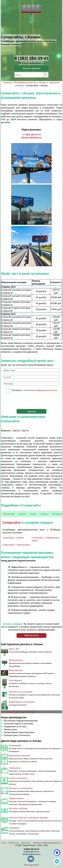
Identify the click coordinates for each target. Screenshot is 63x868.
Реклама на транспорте (21, 788)
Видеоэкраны (16, 670)
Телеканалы (15, 767)
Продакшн (14, 827)
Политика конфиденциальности (47, 842)
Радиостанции (16, 798)
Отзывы (33, 514)
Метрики (22, 514)
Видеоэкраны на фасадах (22, 701)
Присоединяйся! (31, 864)
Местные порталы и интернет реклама (28, 817)
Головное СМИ (8, 514)
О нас (3, 842)
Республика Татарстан (25, 82)
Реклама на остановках (20, 691)
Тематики (44, 514)
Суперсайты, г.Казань (13, 537)
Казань (42, 82)
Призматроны (16, 660)
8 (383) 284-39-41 (31, 851)
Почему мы (14, 842)
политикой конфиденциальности (40, 390)
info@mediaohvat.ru (31, 137)
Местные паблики (18, 808)
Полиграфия (15, 745)
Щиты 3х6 (14, 648)
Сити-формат (15, 680)
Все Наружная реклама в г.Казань (18, 711)
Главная (7, 82)
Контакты (25, 842)
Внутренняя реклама (19, 755)
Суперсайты (11, 522)
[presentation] (31, 401)
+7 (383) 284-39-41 (31, 134)
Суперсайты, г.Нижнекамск (16, 544)
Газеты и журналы (18, 778)
